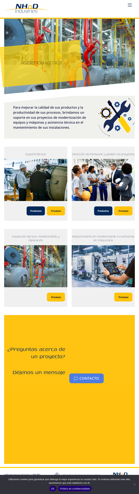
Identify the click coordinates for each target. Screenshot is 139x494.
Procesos (56, 211)
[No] (134, 484)
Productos (35, 211)
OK (52, 488)
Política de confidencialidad (75, 488)
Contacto (86, 378)
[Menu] (129, 4)
